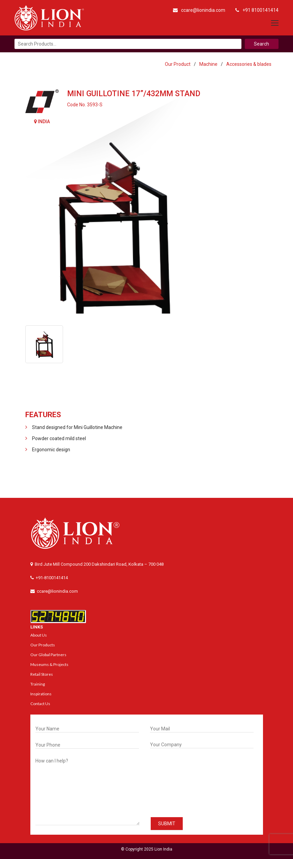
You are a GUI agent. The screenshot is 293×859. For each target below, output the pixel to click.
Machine (208, 64)
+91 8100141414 (257, 10)
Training (37, 684)
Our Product (178, 64)
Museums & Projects (49, 664)
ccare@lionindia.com (199, 10)
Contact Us (40, 703)
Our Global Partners (48, 654)
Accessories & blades (248, 64)
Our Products (42, 644)
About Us (38, 635)
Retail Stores (41, 674)
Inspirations (41, 693)
